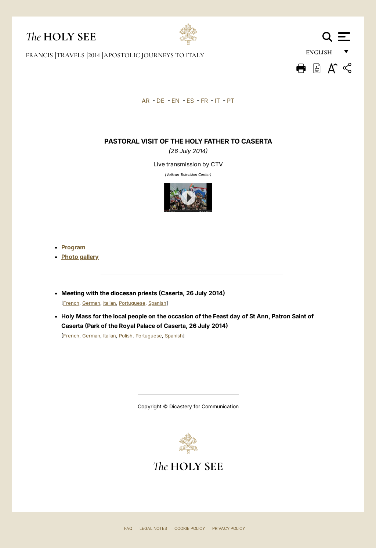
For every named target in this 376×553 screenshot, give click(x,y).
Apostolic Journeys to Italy (154, 55)
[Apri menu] (343, 36)
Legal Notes (153, 528)
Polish (126, 336)
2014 (94, 55)
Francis (40, 55)
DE (160, 100)
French (71, 303)
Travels (71, 55)
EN (175, 100)
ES (190, 100)
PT (230, 100)
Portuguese (132, 303)
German (91, 303)
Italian (109, 303)
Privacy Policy (228, 528)
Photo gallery (80, 256)
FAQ (128, 528)
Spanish (157, 303)
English (322, 54)
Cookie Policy (189, 528)
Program (73, 247)
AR (145, 100)
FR (204, 100)
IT (217, 100)
